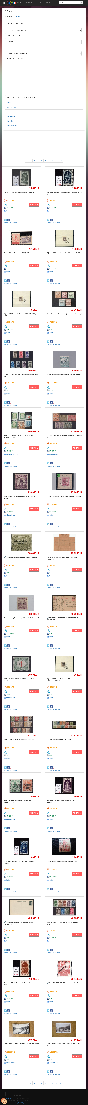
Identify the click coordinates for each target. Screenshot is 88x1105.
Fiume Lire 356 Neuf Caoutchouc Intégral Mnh (20, 192)
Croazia (52, 576)
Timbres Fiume (12, 107)
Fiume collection (12, 126)
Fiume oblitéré (12, 116)
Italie (8, 211)
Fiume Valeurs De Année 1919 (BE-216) (17, 253)
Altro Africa (53, 454)
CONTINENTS (30, 3)
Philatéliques (11, 1062)
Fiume (9, 103)
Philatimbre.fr (9, 1098)
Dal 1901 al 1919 (12, 454)
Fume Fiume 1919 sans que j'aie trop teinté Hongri (64, 314)
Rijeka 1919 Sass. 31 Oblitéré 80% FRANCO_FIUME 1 (58, 679)
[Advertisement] (44, 78)
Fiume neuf (10, 112)
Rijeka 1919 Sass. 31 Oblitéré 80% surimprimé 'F (64, 253)
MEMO (48, 3)
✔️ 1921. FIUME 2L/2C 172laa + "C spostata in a (63, 983)
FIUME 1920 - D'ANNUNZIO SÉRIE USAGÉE (19, 739)
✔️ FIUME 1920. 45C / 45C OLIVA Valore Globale (20, 557)
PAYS (40, 3)
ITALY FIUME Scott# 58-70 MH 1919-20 (60, 739)
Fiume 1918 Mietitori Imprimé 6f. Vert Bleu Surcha (64, 374)
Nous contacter (9, 1103)
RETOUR (17, 16)
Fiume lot (10, 121)
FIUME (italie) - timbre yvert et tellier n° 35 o (62, 861)
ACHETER (34, 205)
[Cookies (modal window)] (4, 1101)
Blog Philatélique (20, 1103)
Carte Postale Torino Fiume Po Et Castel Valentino (21, 1044)
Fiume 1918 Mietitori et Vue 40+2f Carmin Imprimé (64, 496)
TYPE (19, 3)
